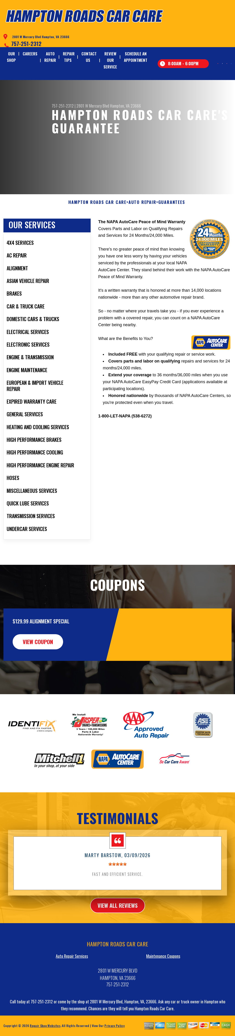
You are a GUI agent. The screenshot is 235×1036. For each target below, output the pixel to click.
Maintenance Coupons (163, 979)
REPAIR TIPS (69, 57)
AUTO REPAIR (50, 57)
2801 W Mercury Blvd (92, 106)
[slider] (117, 886)
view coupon (38, 664)
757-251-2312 (26, 43)
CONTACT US (89, 57)
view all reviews (118, 928)
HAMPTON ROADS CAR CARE (97, 224)
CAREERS (30, 54)
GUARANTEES (171, 224)
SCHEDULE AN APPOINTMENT (135, 57)
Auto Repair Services (72, 979)
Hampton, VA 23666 (125, 106)
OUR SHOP (11, 57)
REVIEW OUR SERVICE (110, 60)
